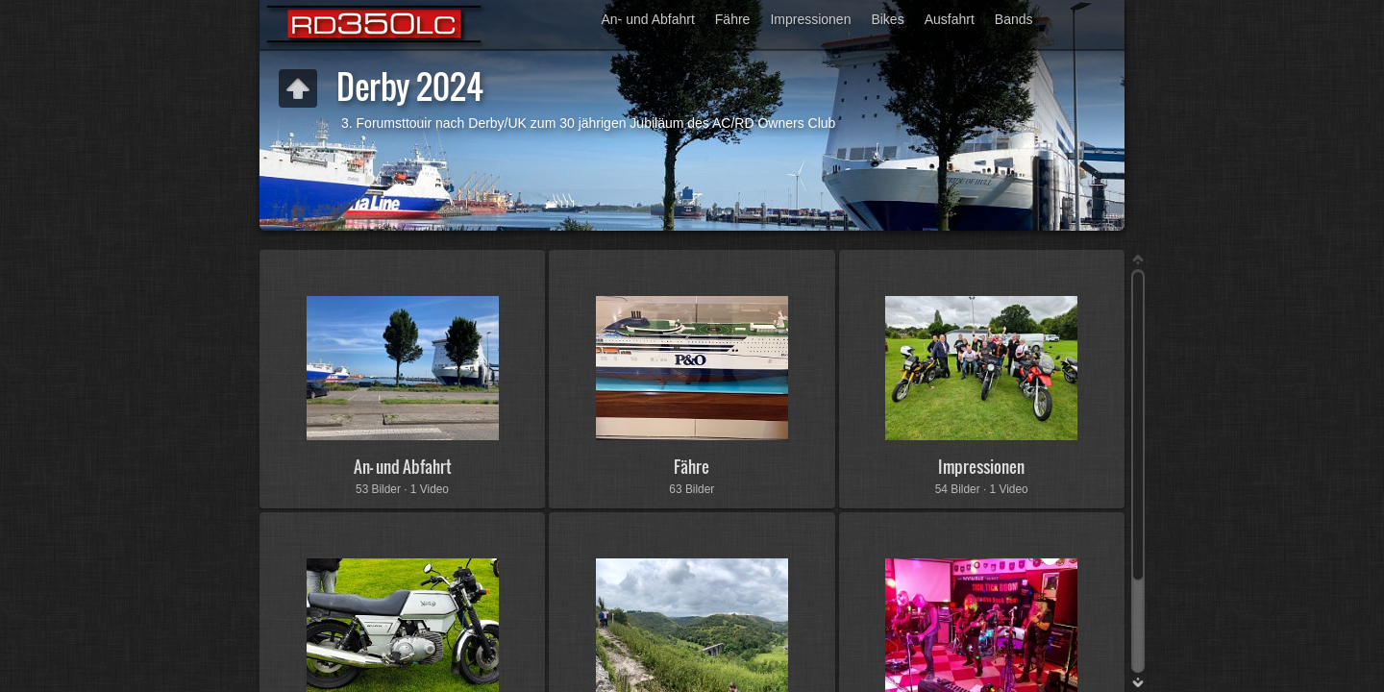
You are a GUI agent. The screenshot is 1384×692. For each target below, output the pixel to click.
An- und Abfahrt (648, 19)
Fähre (733, 19)
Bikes (887, 19)
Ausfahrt (950, 19)
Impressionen (810, 19)
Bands (1014, 19)
